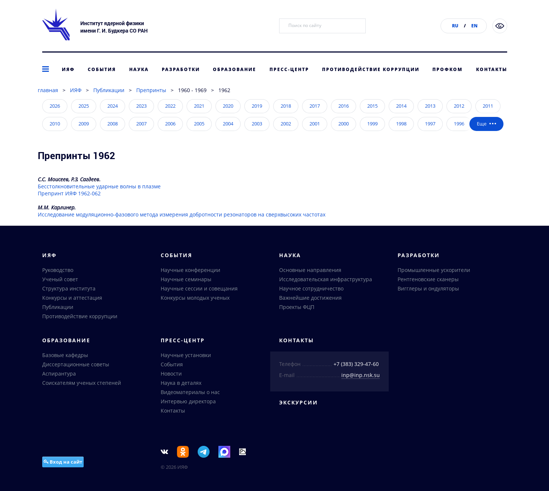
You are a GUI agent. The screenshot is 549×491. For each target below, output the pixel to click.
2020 (228, 105)
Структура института (69, 288)
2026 (55, 105)
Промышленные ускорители (434, 269)
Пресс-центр (289, 69)
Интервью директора (188, 401)
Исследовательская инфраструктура (325, 279)
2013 (430, 105)
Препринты (151, 90)
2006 (170, 123)
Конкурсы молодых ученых (195, 297)
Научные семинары (186, 279)
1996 (459, 123)
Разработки (181, 69)
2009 (83, 123)
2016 (343, 105)
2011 (488, 105)
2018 (286, 105)
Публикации (108, 90)
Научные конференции (190, 269)
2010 (55, 123)
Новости (171, 373)
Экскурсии (298, 402)
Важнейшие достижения (310, 297)
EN (474, 26)
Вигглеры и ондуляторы (428, 288)
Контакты (491, 69)
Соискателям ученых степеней (81, 382)
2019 (257, 105)
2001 (314, 123)
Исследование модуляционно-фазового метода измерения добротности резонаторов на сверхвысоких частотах (181, 214)
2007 (141, 123)
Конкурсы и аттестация (72, 297)
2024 (112, 105)
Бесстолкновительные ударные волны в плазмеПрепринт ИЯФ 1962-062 (99, 190)
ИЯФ (68, 69)
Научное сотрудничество (311, 288)
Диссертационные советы (75, 364)
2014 (401, 105)
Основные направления (310, 269)
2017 (314, 105)
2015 (372, 105)
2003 (257, 123)
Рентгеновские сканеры (428, 279)
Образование (234, 69)
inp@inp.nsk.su (360, 375)
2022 (170, 105)
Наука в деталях (181, 382)
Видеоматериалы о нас (190, 392)
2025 (83, 105)
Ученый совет (60, 279)
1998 (401, 123)
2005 (199, 123)
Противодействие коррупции (370, 69)
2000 (343, 123)
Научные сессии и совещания (199, 288)
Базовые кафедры (65, 355)
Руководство (57, 269)
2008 (112, 123)
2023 (141, 105)
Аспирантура (59, 373)
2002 (286, 123)
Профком (447, 69)
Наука (139, 69)
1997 (430, 123)
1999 (372, 123)
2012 (459, 105)
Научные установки (186, 355)
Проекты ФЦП (296, 306)
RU (455, 26)
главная (48, 90)
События (102, 69)
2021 (199, 105)
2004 (228, 123)
